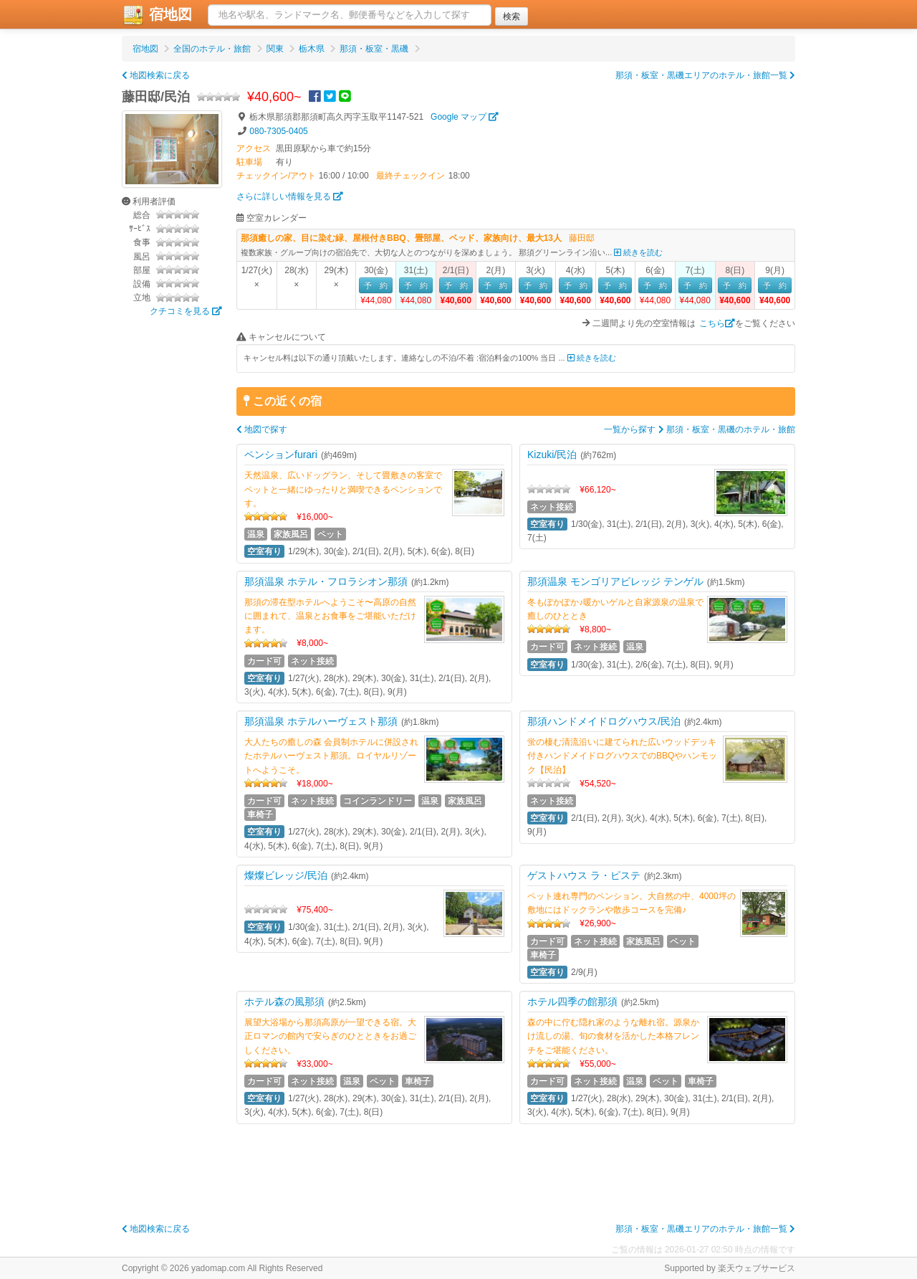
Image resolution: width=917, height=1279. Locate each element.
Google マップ (465, 117)
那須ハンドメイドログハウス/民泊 (604, 721)
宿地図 (157, 15)
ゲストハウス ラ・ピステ (583, 875)
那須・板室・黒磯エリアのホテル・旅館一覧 (705, 75)
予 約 (376, 285)
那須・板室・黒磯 (374, 49)
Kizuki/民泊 (552, 454)
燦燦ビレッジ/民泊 (285, 875)
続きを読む (638, 252)
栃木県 (312, 49)
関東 (275, 49)
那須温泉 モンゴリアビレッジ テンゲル (615, 581)
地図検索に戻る (156, 75)
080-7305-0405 (278, 131)
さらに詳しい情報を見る (289, 196)
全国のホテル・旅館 (212, 49)
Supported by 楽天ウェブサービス (729, 1268)
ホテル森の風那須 (284, 1001)
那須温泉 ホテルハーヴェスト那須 (321, 721)
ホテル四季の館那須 (572, 1001)
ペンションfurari (280, 454)
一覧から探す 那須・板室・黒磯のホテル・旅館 (699, 429)
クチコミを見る (186, 311)
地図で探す (261, 429)
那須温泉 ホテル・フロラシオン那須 (326, 581)
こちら (717, 323)
